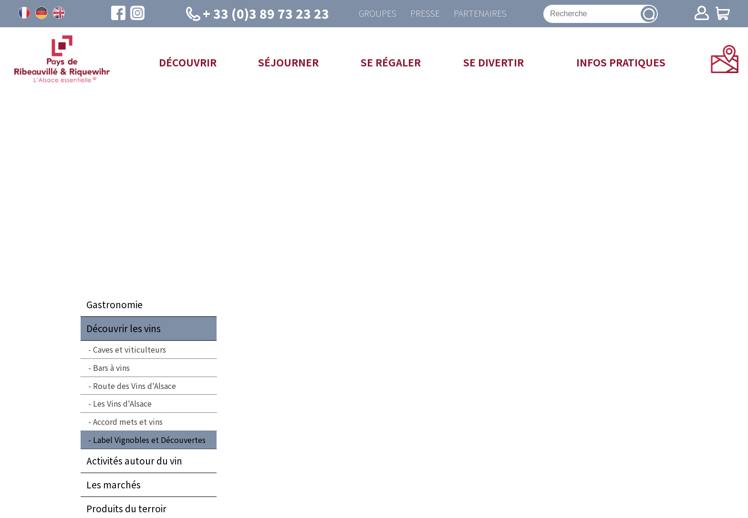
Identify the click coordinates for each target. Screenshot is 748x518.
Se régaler (391, 62)
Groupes (377, 13)
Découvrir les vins (123, 328)
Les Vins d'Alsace (122, 404)
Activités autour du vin (134, 461)
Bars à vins (111, 368)
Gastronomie (114, 305)
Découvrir (188, 62)
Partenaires (480, 13)
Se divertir (493, 62)
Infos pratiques (620, 62)
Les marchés (113, 485)
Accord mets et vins (128, 422)
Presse (425, 13)
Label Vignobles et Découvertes (149, 440)
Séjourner (288, 62)
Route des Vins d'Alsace (134, 385)
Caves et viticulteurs (129, 350)
